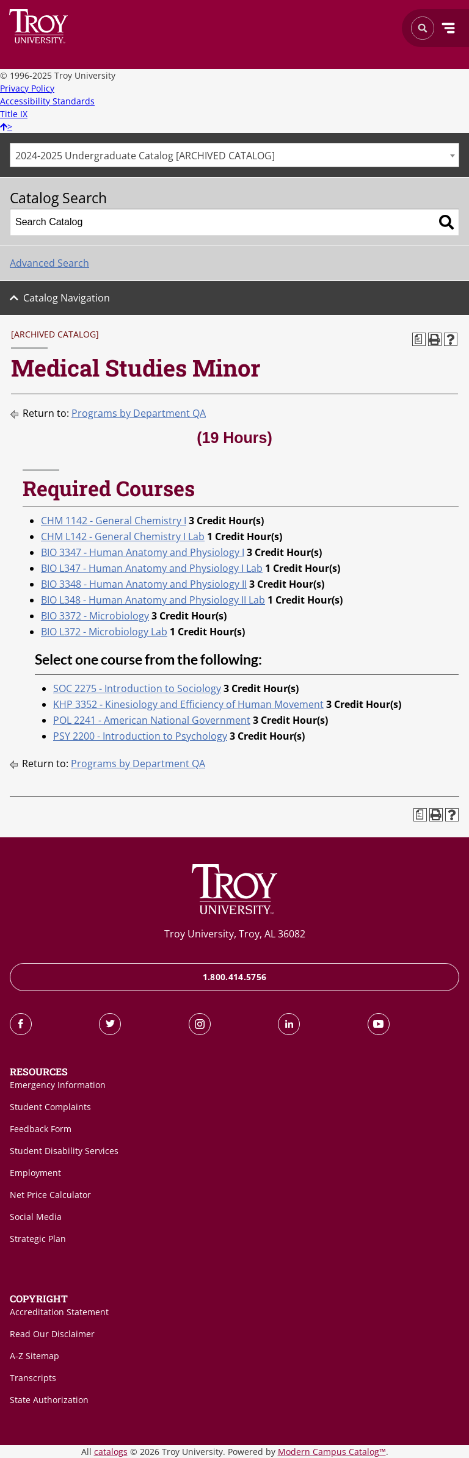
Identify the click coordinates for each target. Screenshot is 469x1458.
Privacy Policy (27, 88)
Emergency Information (58, 1085)
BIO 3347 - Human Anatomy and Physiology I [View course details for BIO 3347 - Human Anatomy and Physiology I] (142, 552)
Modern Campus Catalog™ (332, 1451)
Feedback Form (40, 1129)
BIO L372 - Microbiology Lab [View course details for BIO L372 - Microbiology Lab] (104, 631)
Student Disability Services (64, 1151)
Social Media (36, 1216)
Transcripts (33, 1378)
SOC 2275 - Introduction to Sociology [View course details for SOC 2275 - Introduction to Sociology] (137, 688)
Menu (448, 28)
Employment (35, 1172)
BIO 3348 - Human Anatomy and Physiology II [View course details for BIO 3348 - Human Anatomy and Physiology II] (144, 584)
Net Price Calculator (50, 1194)
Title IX (13, 114)
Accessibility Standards (47, 101)
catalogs (111, 1451)
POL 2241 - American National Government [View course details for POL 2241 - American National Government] (151, 720)
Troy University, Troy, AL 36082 (234, 933)
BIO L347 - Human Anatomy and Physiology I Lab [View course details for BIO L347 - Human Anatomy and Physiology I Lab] (152, 568)
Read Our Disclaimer (52, 1334)
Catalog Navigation (66, 298)
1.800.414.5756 (235, 977)
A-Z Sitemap (34, 1356)
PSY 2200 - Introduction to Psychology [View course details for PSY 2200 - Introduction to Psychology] (140, 736)
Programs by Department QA (138, 413)
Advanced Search (49, 263)
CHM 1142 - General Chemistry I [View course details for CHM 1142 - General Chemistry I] (113, 520)
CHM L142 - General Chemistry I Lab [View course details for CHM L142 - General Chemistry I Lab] (123, 536)
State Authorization (49, 1400)
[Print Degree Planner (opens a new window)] (419, 339)
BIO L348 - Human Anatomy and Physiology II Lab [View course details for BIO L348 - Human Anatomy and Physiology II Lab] (153, 600)
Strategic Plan (38, 1238)
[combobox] (234, 155)
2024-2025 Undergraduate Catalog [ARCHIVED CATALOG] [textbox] (145, 155)
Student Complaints (50, 1107)
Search (38, 26)
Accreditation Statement (59, 1312)
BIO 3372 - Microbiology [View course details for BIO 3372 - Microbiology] (95, 616)
